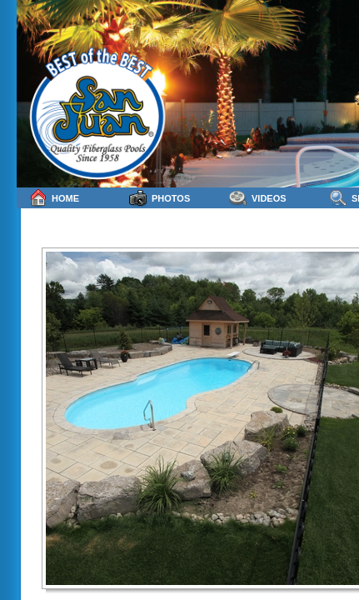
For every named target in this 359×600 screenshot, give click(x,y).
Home (54, 198)
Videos (258, 198)
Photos (159, 198)
